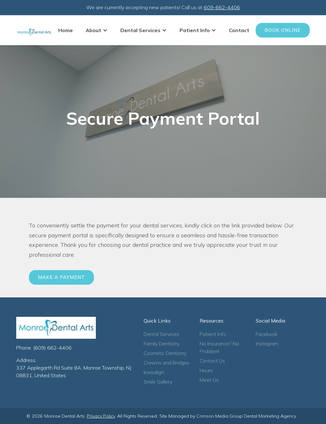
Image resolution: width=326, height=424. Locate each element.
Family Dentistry (162, 343)
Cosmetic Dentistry (165, 353)
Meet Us (209, 380)
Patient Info (213, 334)
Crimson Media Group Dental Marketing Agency (246, 416)
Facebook (267, 334)
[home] (34, 32)
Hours (206, 370)
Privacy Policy (101, 416)
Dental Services (161, 334)
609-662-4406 (222, 7)
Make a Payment (61, 277)
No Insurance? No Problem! (219, 347)
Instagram (267, 343)
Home (65, 30)
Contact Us (212, 361)
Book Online (283, 30)
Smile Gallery (158, 382)
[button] (96, 30)
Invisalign (154, 372)
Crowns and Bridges (166, 362)
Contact (239, 30)
